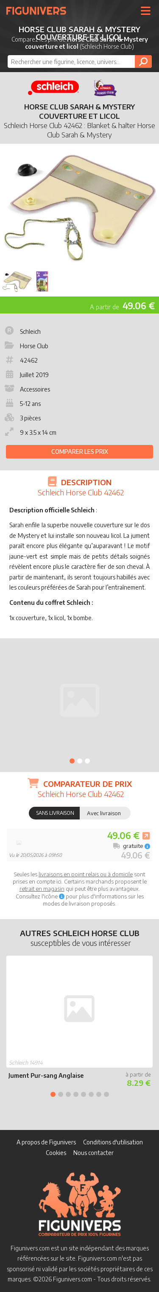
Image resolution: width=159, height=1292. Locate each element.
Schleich (22, 331)
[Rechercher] (143, 61)
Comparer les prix (79, 451)
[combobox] (80, 61)
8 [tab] (106, 1094)
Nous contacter (93, 1152)
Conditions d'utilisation (113, 1142)
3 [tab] (87, 760)
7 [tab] (98, 1094)
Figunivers (39, 10)
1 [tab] (72, 760)
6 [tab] (91, 1094)
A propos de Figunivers (46, 1142)
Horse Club (25, 346)
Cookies (56, 1152)
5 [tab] (83, 1094)
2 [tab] (79, 760)
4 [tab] (75, 1094)
